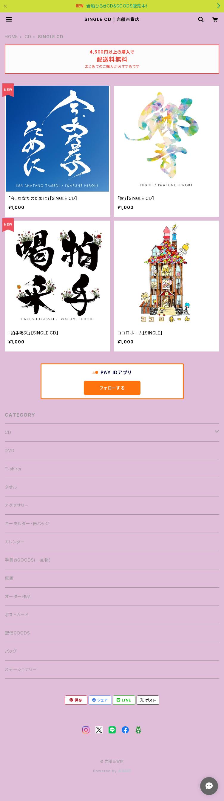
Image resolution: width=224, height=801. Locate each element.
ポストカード (17, 614)
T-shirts (13, 468)
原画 (9, 578)
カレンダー (15, 541)
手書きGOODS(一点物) (28, 559)
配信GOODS (17, 632)
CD (28, 36)
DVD (9, 450)
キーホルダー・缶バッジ (27, 523)
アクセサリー (17, 505)
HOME (11, 36)
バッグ (10, 651)
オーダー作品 (18, 596)
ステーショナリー (21, 669)
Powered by (112, 771)
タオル (11, 487)
